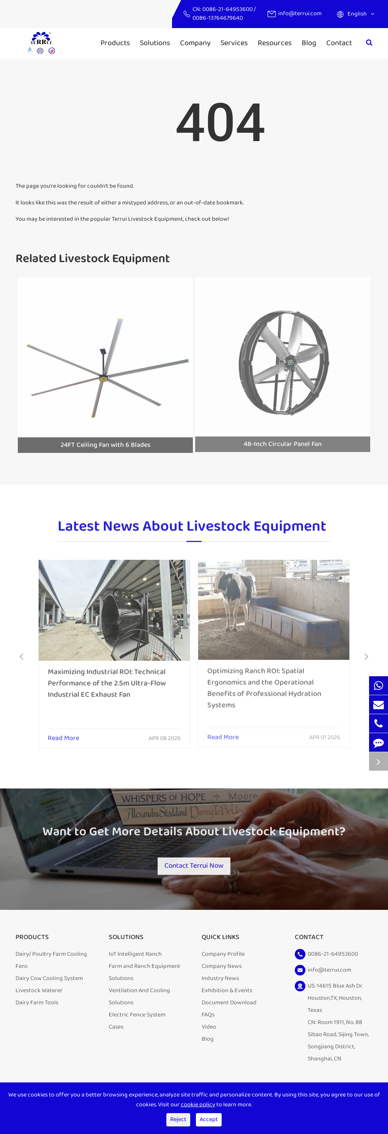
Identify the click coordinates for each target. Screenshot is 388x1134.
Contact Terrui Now (194, 865)
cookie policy (198, 1104)
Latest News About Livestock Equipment (192, 530)
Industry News (220, 981)
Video (209, 1030)
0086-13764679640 (217, 18)
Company (195, 43)
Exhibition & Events (227, 994)
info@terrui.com (300, 13)
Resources (275, 43)
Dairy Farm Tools (37, 1006)
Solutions (155, 43)
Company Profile (223, 957)
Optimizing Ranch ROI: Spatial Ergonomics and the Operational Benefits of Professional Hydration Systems (264, 683)
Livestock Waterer (39, 994)
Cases (116, 1030)
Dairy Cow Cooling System (49, 981)
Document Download (229, 1006)
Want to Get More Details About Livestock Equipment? (193, 836)
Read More (63, 734)
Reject (178, 1119)
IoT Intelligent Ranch (135, 957)
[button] (21, 657)
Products (115, 43)
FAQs (208, 1018)
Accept (209, 1119)
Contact (339, 43)
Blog (309, 43)
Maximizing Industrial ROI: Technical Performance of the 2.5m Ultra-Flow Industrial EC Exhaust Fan (107, 678)
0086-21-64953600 (228, 9)
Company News (222, 969)
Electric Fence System (137, 1018)
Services (234, 43)
